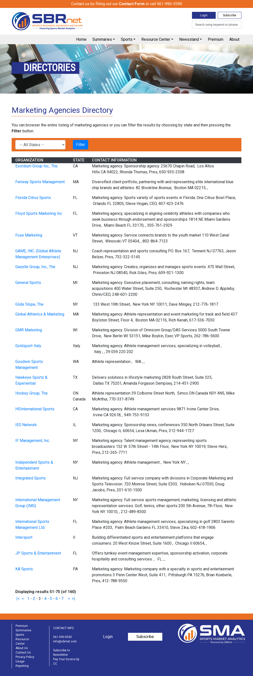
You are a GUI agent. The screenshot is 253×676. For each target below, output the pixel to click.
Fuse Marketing (28, 235)
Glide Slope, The (29, 304)
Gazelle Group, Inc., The (35, 266)
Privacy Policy (25, 657)
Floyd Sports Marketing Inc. (39, 213)
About (234, 39)
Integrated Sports (30, 478)
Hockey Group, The (31, 393)
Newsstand (189, 39)
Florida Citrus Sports (33, 197)
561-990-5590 (62, 637)
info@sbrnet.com (65, 641)
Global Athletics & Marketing (39, 314)
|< (18, 598)
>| (73, 598)
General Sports (28, 282)
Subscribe (229, 15)
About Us (22, 648)
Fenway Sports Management (40, 181)
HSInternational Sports (34, 409)
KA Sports (24, 569)
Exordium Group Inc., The (36, 166)
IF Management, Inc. (32, 440)
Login (204, 15)
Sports (126, 39)
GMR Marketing (28, 330)
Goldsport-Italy (28, 345)
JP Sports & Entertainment (38, 553)
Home (81, 39)
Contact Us (23, 652)
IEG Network (26, 424)
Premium (215, 39)
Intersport (23, 537)
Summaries (102, 39)
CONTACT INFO (63, 628)
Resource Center (155, 39)
